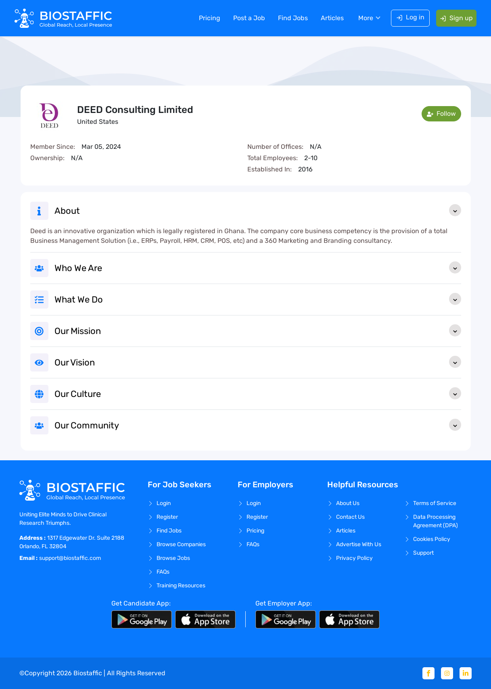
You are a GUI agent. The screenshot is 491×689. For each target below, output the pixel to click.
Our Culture (257, 393)
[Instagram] (447, 673)
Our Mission (257, 330)
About (257, 210)
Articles (332, 18)
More (365, 18)
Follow (441, 113)
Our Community (257, 425)
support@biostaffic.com (70, 558)
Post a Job (249, 18)
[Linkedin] (466, 673)
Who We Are (257, 267)
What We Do (257, 299)
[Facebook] (428, 673)
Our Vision (257, 362)
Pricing (209, 18)
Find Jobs (293, 18)
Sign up (456, 18)
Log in (410, 17)
